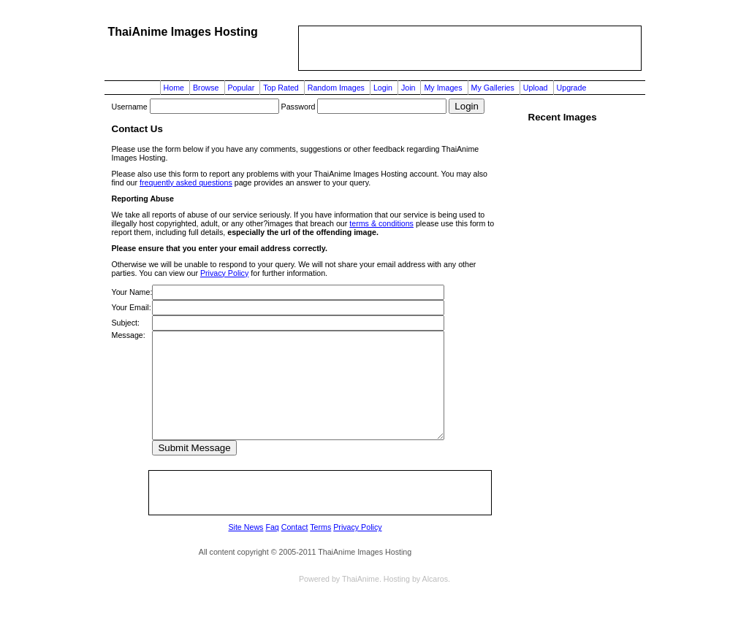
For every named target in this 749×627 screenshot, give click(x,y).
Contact (294, 527)
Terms (320, 527)
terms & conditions (381, 223)
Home (174, 87)
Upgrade (572, 87)
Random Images (336, 87)
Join (408, 87)
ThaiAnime (360, 578)
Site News (245, 527)
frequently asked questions (186, 182)
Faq (271, 527)
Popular (241, 87)
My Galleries (492, 87)
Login (382, 87)
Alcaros (435, 578)
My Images (443, 87)
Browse (206, 87)
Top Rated (281, 87)
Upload (535, 87)
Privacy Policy (224, 273)
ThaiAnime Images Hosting (183, 32)
